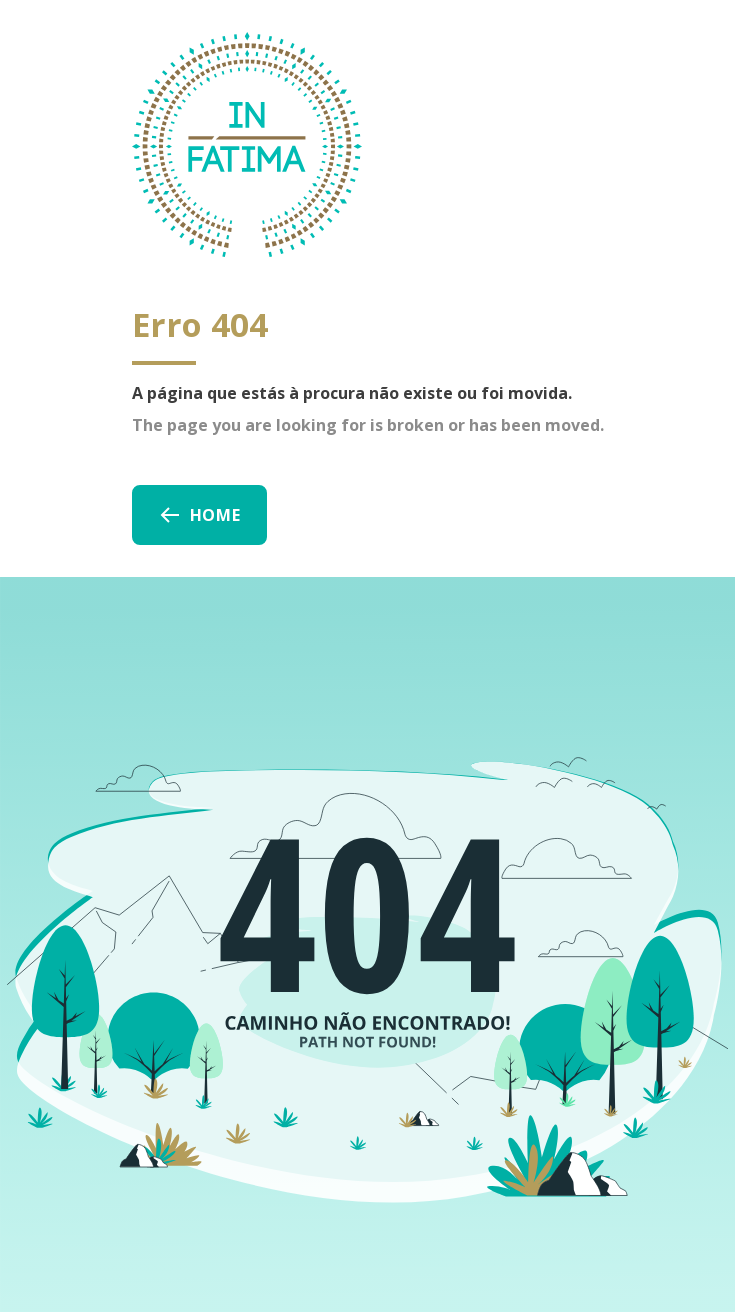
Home (199, 515)
